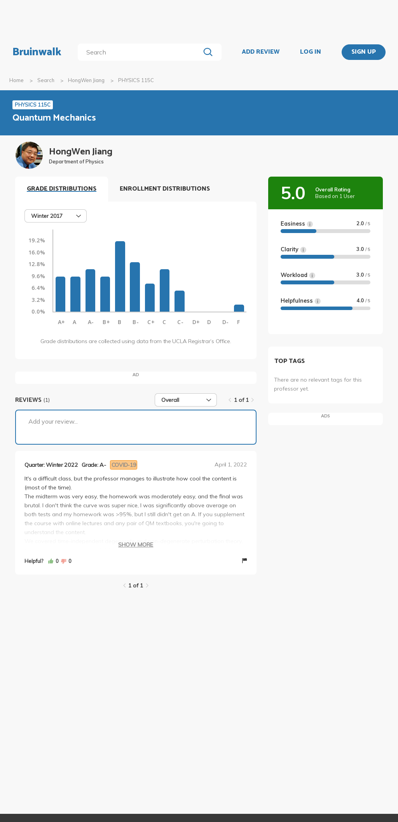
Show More (135, 544)
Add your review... (53, 421)
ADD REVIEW (260, 52)
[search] (140, 52)
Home (16, 80)
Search (45, 80)
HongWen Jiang (86, 80)
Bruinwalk (36, 52)
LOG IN (310, 52)
